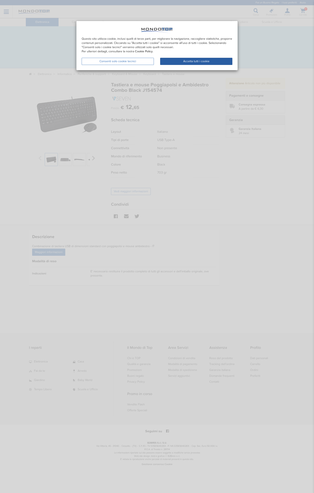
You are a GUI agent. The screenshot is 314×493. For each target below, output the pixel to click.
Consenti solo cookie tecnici (117, 61)
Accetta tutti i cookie (196, 61)
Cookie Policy (144, 51)
